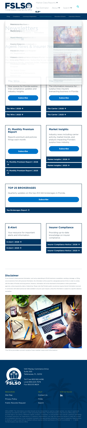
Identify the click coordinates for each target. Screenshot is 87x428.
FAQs (40, 399)
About (56, 8)
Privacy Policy (11, 399)
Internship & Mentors (74, 16)
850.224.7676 (35, 382)
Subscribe (23, 98)
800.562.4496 (38, 379)
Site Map (9, 395)
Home (8, 33)
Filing (8, 16)
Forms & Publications (46, 16)
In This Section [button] (15, 39)
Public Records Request (15, 403)
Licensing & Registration (30, 16)
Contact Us (42, 395)
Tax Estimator (42, 8)
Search (67, 8)
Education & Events (60, 16)
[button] (23, 108)
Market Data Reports (47, 3)
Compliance (16, 16)
